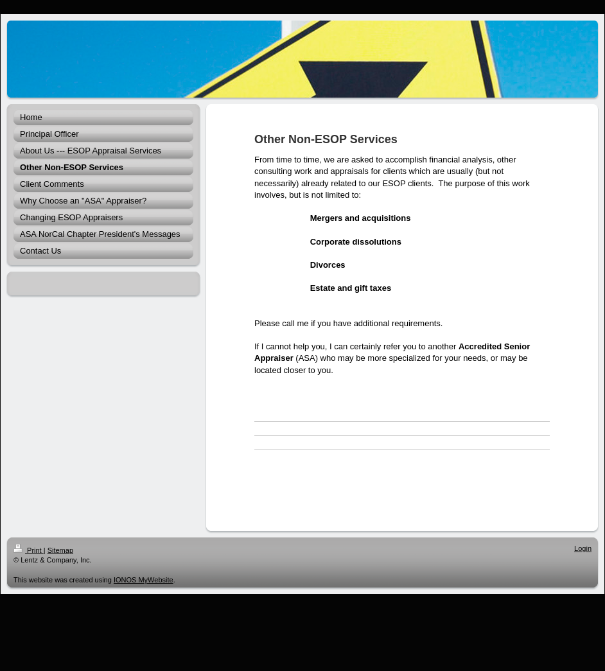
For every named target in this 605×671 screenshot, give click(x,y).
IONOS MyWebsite (143, 580)
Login (583, 548)
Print (28, 550)
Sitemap (60, 550)
